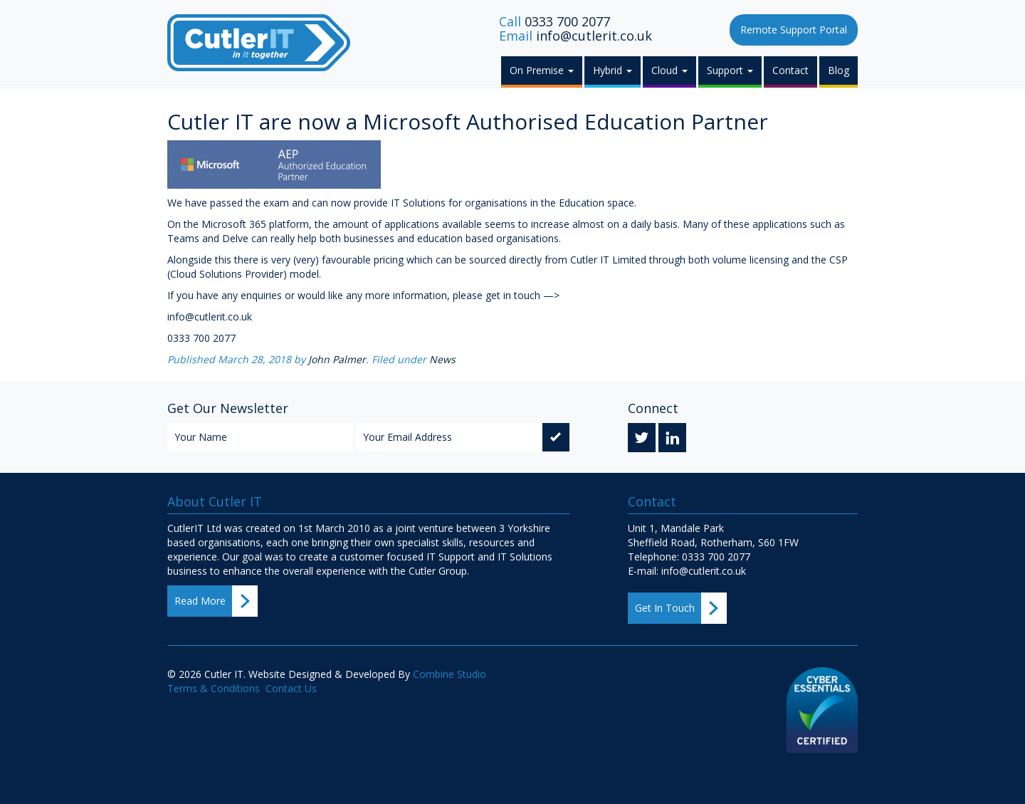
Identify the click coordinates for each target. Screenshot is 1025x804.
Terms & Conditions (213, 688)
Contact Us (291, 688)
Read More (200, 600)
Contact (790, 70)
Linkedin (672, 439)
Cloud (669, 70)
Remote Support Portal (793, 29)
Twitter (641, 439)
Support (730, 70)
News (442, 359)
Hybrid (612, 70)
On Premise (542, 70)
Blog (838, 70)
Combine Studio (449, 674)
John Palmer (337, 359)
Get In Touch (665, 608)
